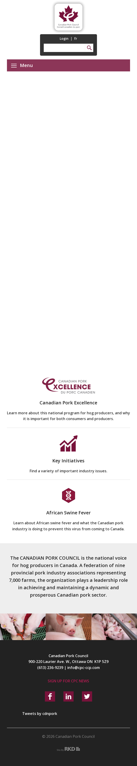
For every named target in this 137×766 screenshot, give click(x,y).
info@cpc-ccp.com (83, 667)
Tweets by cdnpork (39, 713)
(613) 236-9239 (50, 667)
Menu (22, 65)
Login (64, 38)
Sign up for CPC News (68, 681)
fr (75, 38)
